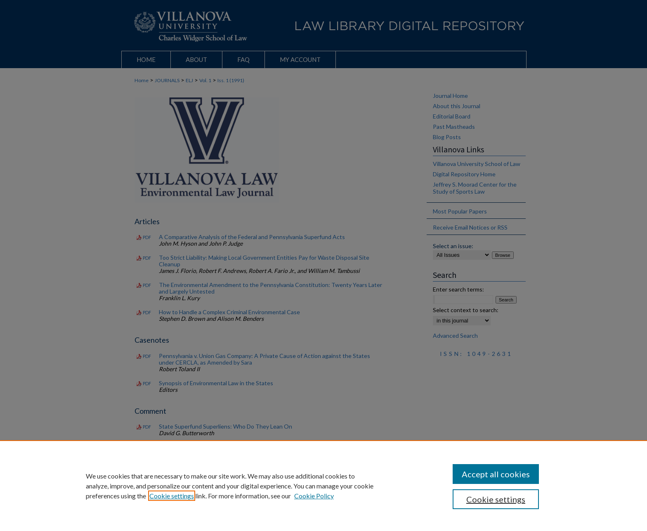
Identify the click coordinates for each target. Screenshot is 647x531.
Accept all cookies (496, 474)
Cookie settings (171, 496)
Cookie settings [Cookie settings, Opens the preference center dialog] (495, 499)
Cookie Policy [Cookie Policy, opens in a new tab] (314, 496)
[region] (323, 485)
